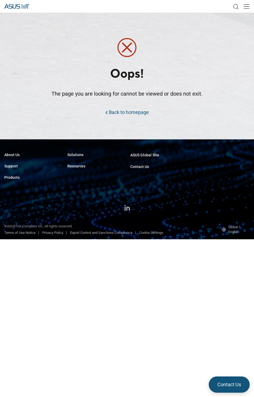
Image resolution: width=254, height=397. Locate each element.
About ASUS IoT (16, 164)
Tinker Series (14, 274)
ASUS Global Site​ (144, 155)
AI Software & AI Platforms (24, 266)
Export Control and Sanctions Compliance (101, 390)
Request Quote (141, 176)
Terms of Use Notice (20, 390)
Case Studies (77, 319)
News (71, 327)
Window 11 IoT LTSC (83, 266)
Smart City (75, 180)
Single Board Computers (22, 229)
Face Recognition (80, 229)
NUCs (8, 258)
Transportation (78, 172)
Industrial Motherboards (22, 221)
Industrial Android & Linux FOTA (91, 237)
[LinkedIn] (127, 366)
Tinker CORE (76, 274)
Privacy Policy (52, 390)
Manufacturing (78, 164)
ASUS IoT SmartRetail (83, 282)
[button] (246, 6)
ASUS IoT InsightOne (83, 290)
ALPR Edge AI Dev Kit (83, 212)
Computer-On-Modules (21, 237)
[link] (235, 6)
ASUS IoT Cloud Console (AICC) (91, 220)
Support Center (15, 192)
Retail (71, 196)
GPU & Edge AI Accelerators (25, 283)
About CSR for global (20, 172)
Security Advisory (17, 200)
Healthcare (75, 188)
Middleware (76, 245)
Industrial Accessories (21, 291)
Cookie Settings (151, 390)
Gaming (73, 204)
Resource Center (80, 311)
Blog (70, 335)
